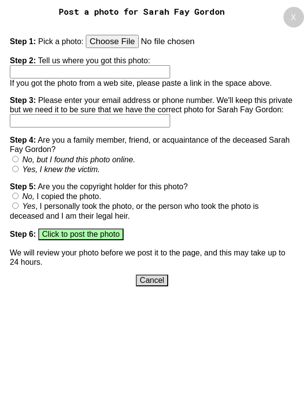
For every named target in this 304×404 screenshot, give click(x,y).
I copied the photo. (61, 196)
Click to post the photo (81, 234)
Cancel (152, 280)
